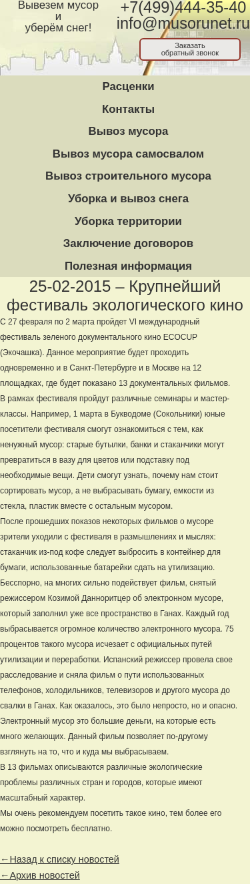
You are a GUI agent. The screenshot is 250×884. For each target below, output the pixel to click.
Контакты (128, 109)
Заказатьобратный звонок (190, 49)
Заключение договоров (128, 243)
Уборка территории (128, 221)
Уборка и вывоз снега (128, 198)
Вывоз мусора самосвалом (128, 154)
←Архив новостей (40, 875)
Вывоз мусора (129, 131)
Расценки (128, 86)
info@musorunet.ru (183, 23)
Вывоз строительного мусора (128, 176)
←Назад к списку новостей (59, 859)
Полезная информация (128, 266)
